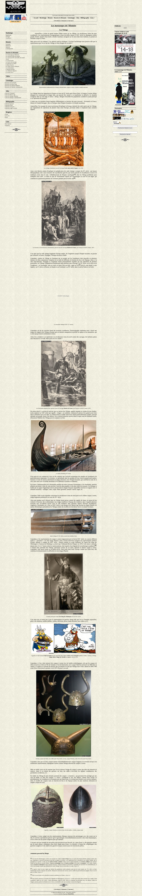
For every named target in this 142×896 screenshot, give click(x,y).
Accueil (36, 18)
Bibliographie (85, 18)
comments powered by (39, 853)
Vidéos (8, 76)
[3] (79, 265)
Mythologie (42, 18)
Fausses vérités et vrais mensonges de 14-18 (122, 32)
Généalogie (9, 80)
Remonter (64, 20)
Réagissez (9, 112)
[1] (75, 174)
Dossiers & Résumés (60, 18)
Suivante (70, 20)
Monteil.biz (71, 894)
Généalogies (71, 18)
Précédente (57, 20)
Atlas (77, 18)
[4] (95, 545)
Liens (92, 18)
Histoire (50, 18)
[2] (74, 178)
